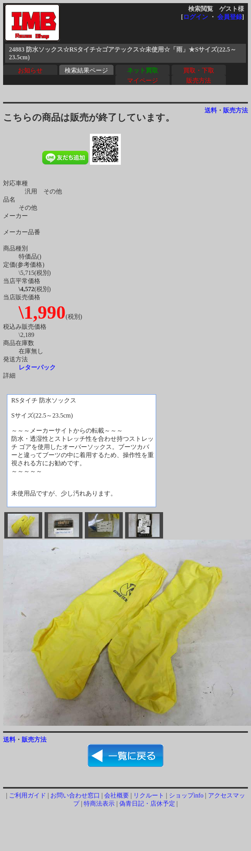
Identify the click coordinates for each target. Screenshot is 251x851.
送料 (211, 110)
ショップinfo (186, 795)
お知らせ (30, 70)
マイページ (142, 80)
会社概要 (116, 795)
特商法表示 (99, 803)
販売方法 (198, 80)
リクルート (148, 795)
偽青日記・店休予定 (147, 803)
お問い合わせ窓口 (75, 795)
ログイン (195, 17)
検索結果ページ (86, 70)
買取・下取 (198, 70)
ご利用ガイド (27, 795)
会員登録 (229, 17)
